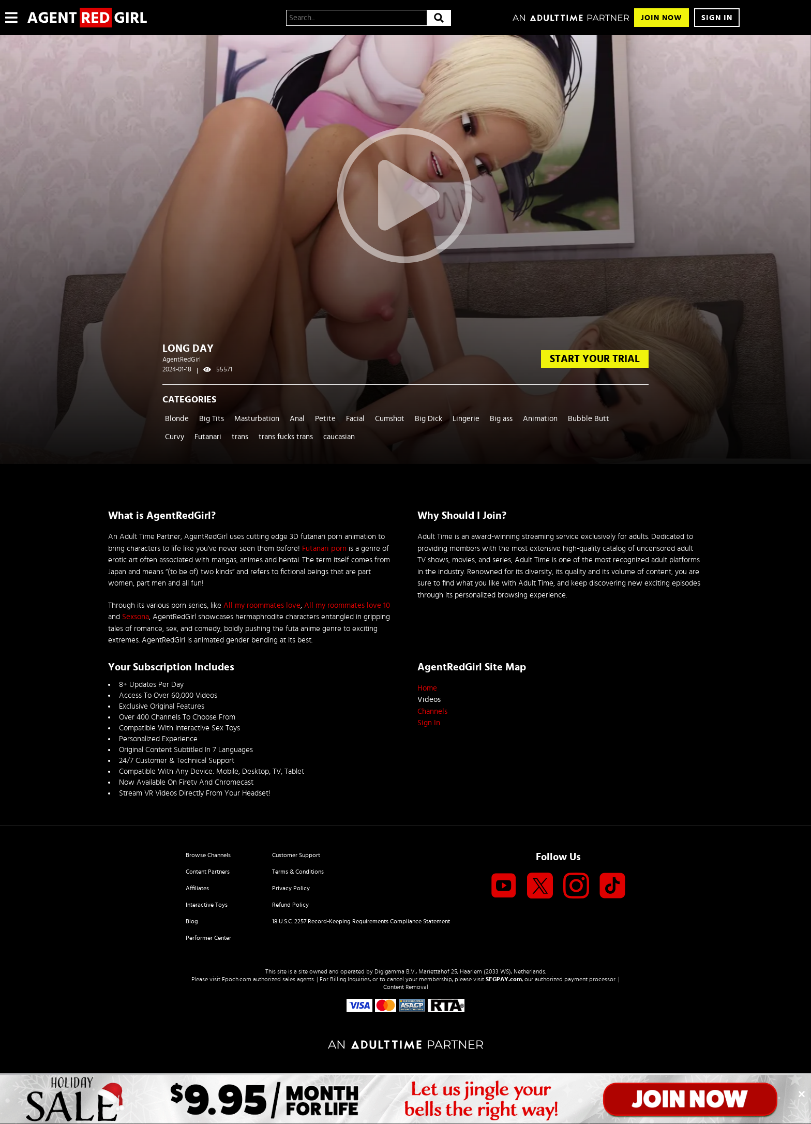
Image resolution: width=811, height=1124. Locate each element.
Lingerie (466, 419)
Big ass (501, 419)
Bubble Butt (588, 419)
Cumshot (389, 419)
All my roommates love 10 (347, 605)
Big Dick (428, 419)
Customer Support (296, 855)
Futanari (207, 437)
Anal (297, 419)
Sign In (716, 18)
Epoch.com (236, 979)
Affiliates (197, 888)
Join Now (661, 18)
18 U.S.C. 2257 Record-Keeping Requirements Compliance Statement (361, 921)
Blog (192, 921)
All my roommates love (262, 605)
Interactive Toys (207, 905)
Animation (540, 419)
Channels (432, 711)
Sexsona (135, 617)
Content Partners (208, 871)
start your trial (595, 359)
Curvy (174, 437)
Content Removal (405, 987)
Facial (355, 419)
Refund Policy (290, 905)
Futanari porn (324, 548)
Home (427, 688)
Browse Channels (208, 855)
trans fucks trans (286, 437)
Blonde (177, 419)
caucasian (339, 437)
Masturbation (256, 419)
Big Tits (211, 419)
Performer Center (208, 938)
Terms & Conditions (298, 871)
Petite (325, 419)
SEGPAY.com (504, 979)
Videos (429, 699)
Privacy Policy (291, 888)
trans (240, 437)
